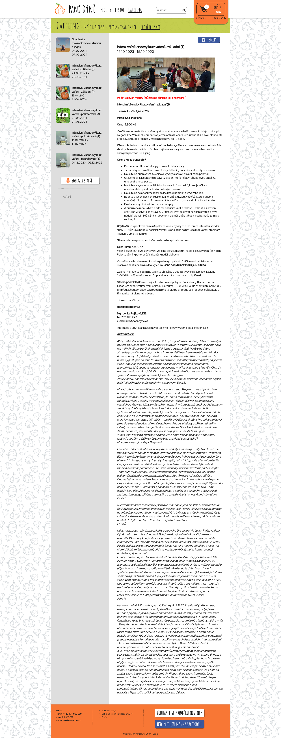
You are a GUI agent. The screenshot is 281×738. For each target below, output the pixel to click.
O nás (104, 717)
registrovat (219, 17)
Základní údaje (108, 710)
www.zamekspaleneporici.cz (190, 328)
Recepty (106, 9)
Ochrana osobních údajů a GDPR (117, 713)
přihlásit (201, 17)
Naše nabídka (94, 27)
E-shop (119, 9)
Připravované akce (123, 27)
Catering (135, 9)
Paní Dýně (67, 197)
